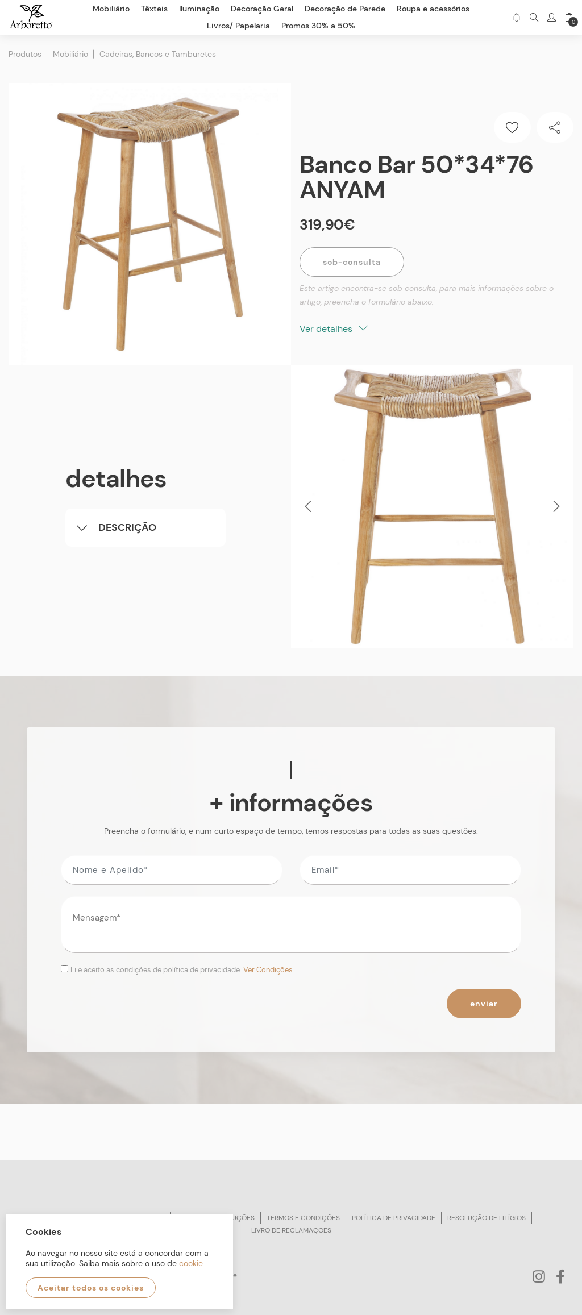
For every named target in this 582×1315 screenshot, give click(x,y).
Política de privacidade (393, 1217)
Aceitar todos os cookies (91, 1288)
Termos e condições (303, 1217)
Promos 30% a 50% (318, 25)
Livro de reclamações (291, 1230)
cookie (191, 1263)
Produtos (25, 54)
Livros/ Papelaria (238, 25)
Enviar (484, 1003)
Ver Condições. (268, 970)
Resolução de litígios (486, 1217)
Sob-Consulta (352, 262)
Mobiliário (70, 54)
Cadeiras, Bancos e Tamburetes (157, 54)
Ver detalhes (334, 329)
